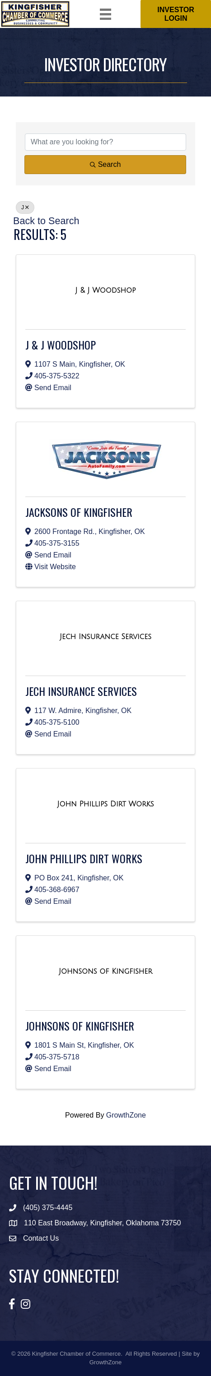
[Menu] (105, 14)
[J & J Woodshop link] (105, 290)
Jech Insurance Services (81, 691)
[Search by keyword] (105, 142)
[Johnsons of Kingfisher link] (105, 971)
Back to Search (46, 220)
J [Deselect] (25, 207)
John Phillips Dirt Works (83, 858)
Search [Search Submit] (105, 164)
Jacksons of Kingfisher (78, 512)
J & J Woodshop (60, 344)
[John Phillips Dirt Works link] (105, 804)
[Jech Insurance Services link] (105, 636)
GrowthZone (126, 1115)
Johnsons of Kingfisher (79, 1025)
